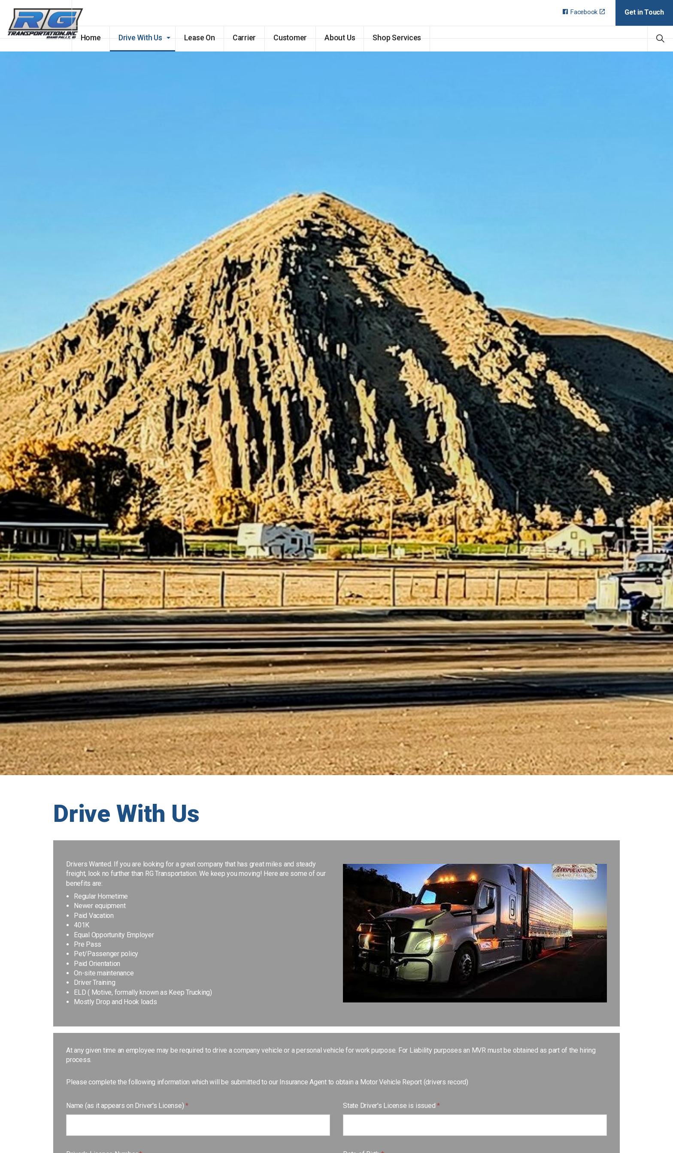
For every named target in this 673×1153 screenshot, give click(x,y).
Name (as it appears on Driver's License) (127, 1106)
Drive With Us (163, 37)
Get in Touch (644, 12)
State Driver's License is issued (391, 1106)
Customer (313, 37)
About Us (363, 37)
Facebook (584, 12)
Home (114, 37)
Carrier (267, 37)
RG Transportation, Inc (48, 26)
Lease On (222, 37)
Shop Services (420, 37)
